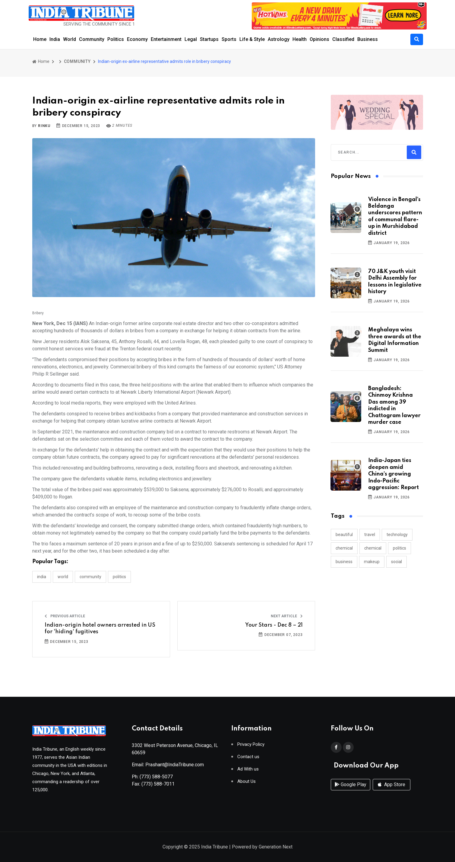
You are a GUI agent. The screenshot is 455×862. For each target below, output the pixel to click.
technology (397, 534)
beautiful (344, 534)
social (396, 561)
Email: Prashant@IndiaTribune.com (168, 764)
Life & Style (252, 39)
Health (299, 39)
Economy (137, 39)
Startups (209, 39)
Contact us (248, 757)
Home (39, 39)
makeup (372, 561)
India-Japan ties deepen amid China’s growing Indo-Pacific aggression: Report (393, 474)
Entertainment (166, 39)
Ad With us (248, 769)
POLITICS (119, 576)
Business (367, 39)
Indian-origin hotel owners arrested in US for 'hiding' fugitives (100, 628)
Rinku (44, 126)
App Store (391, 784)
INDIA (41, 576)
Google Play (350, 784)
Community (91, 39)
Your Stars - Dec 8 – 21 (274, 625)
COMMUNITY (77, 61)
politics (399, 548)
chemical (344, 548)
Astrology (278, 39)
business (344, 561)
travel (369, 534)
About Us (246, 781)
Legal (191, 39)
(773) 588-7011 (158, 784)
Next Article (287, 616)
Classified (343, 39)
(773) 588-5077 (156, 777)
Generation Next (275, 847)
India (54, 39)
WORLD (63, 576)
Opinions (319, 39)
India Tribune (214, 847)
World (69, 39)
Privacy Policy (250, 744)
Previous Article (65, 616)
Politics (115, 39)
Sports (229, 39)
